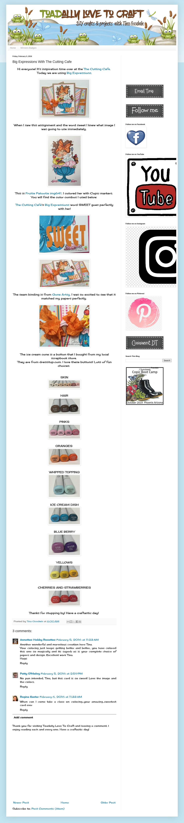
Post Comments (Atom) (48, 808)
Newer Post (21, 802)
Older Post (108, 802)
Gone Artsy (61, 294)
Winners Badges (28, 48)
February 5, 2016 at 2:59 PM (62, 673)
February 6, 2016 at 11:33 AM (61, 696)
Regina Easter (29, 696)
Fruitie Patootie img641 (44, 193)
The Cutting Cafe (97, 69)
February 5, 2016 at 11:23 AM (77, 639)
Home (13, 48)
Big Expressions (79, 73)
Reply (24, 663)
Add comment (23, 717)
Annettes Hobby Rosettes (37, 639)
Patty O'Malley (30, 673)
